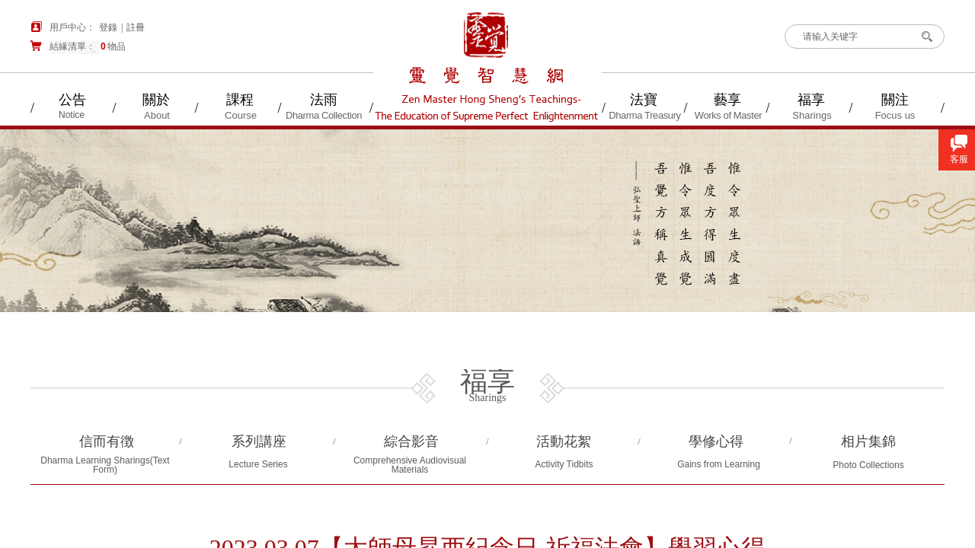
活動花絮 (563, 441)
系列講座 (259, 441)
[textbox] (852, 36)
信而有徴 (106, 441)
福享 (811, 99)
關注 (895, 99)
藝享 (727, 99)
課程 (240, 99)
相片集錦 (868, 441)
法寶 (643, 99)
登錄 (108, 27)
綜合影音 (411, 441)
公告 (72, 99)
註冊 (135, 27)
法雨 (323, 99)
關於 (156, 99)
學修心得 (716, 441)
